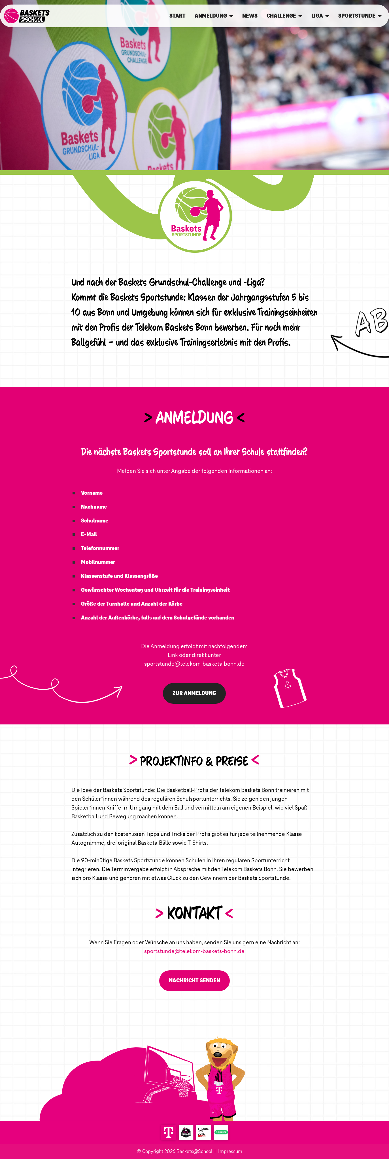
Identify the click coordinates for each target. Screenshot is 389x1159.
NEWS (250, 15)
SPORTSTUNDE (356, 15)
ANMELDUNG (211, 15)
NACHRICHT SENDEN (194, 980)
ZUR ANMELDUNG (194, 693)
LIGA (317, 15)
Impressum (230, 1151)
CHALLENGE (281, 15)
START (177, 15)
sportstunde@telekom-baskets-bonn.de (194, 663)
